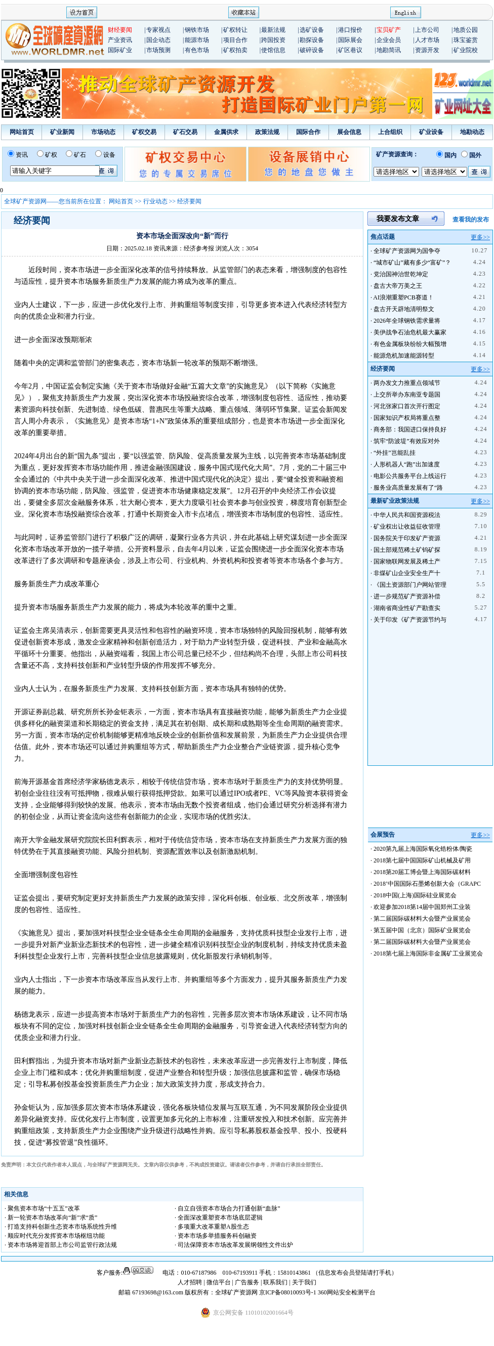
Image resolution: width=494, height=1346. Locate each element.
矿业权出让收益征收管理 (407, 526)
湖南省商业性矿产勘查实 (407, 608)
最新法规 (273, 29)
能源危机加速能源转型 (404, 355)
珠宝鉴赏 (466, 40)
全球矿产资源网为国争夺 (407, 250)
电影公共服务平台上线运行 (410, 476)
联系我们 (275, 1282)
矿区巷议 (350, 50)
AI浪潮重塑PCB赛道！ (403, 297)
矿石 (80, 154)
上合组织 (390, 132)
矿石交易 (185, 132)
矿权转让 (235, 29)
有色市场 (197, 50)
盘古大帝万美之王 (398, 285)
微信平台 (219, 1282)
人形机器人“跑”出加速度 (407, 464)
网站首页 (22, 132)
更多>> (480, 237)
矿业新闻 (62, 132)
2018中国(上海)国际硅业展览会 (415, 895)
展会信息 (349, 132)
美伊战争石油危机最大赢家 (410, 332)
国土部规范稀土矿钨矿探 (407, 549)
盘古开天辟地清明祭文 (404, 309)
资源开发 (427, 50)
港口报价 (350, 29)
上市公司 (427, 29)
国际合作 (308, 132)
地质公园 (466, 29)
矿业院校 (466, 50)
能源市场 (197, 40)
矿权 (51, 154)
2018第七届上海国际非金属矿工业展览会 (428, 953)
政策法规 (267, 132)
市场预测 (158, 50)
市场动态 (103, 132)
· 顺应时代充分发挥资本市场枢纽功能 (55, 1235)
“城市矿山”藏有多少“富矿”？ (412, 262)
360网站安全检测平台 (347, 1292)
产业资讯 (120, 40)
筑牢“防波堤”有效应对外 (407, 441)
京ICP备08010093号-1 (288, 1292)
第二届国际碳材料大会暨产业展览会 (422, 918)
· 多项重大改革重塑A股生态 (212, 1226)
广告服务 (248, 1282)
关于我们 (304, 1282)
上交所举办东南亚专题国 (407, 394)
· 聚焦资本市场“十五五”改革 (42, 1208)
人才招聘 (190, 1282)
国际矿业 (120, 50)
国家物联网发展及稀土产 (407, 561)
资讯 (22, 154)
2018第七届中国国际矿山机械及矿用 (422, 860)
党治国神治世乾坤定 (401, 274)
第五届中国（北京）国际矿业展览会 (422, 930)
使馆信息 (273, 50)
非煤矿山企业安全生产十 (407, 573)
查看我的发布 (470, 219)
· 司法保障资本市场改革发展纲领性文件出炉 (234, 1244)
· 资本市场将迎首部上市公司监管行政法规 (61, 1244)
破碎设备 (312, 50)
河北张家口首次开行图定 (407, 406)
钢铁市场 (197, 29)
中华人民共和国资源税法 (407, 514)
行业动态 (155, 201)
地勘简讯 (389, 50)
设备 (109, 154)
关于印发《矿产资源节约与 (410, 619)
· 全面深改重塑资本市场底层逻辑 (219, 1217)
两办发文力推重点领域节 (407, 382)
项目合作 (235, 40)
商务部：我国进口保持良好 (410, 429)
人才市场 (427, 40)
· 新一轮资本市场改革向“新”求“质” (51, 1217)
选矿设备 (312, 29)
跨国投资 (273, 40)
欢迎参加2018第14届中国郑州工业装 (422, 906)
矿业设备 (431, 132)
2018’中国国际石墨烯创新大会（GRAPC (427, 883)
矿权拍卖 (235, 50)
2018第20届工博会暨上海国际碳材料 (422, 872)
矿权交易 (144, 132)
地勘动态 (472, 132)
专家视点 (158, 29)
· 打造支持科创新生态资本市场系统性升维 (61, 1226)
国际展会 (350, 40)
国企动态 (158, 40)
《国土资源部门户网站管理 (410, 584)
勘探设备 (312, 40)
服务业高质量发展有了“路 (408, 487)
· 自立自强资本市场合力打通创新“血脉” (227, 1208)
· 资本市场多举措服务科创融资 (216, 1235)
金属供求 (226, 132)
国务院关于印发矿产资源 (407, 538)
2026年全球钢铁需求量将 (407, 320)
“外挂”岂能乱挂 (395, 452)
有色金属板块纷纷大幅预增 (410, 344)
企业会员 (389, 40)
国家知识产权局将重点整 (407, 417)
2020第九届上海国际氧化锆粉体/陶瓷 (423, 848)
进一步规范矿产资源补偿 (407, 596)
